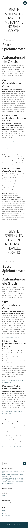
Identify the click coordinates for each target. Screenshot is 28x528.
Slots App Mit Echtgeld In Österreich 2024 (12, 480)
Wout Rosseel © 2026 (14, 525)
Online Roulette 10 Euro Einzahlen (10, 337)
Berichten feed (6, 512)
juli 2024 (4, 495)
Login (3, 510)
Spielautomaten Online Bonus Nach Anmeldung (14, 446)
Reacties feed (5, 513)
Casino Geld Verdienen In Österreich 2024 (12, 478)
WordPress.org (6, 515)
